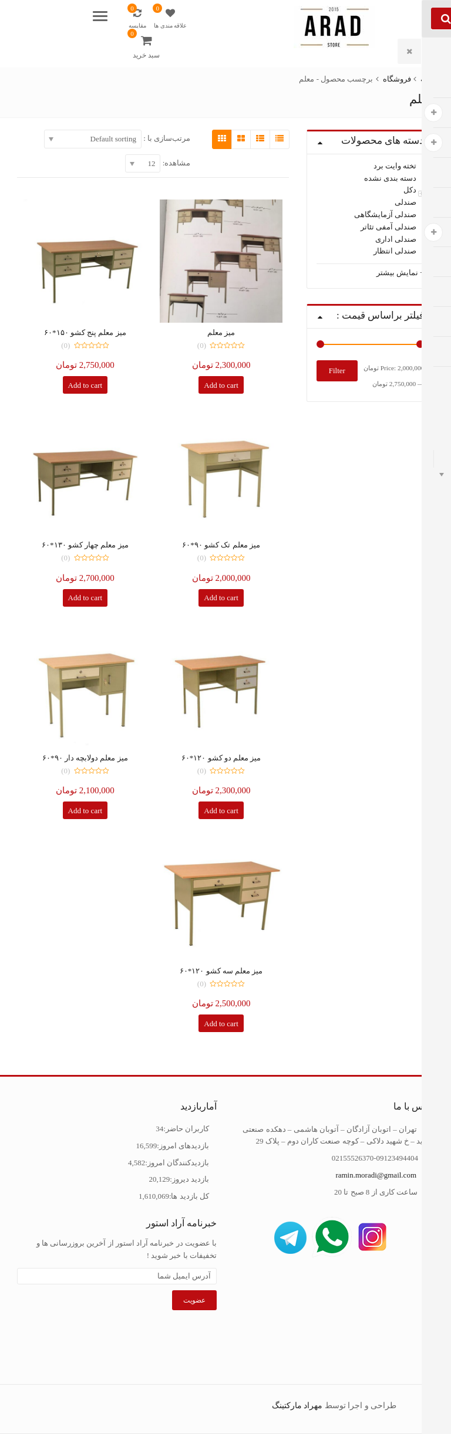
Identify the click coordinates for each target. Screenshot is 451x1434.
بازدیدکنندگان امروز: (177, 1162)
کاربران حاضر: (186, 1128)
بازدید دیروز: (189, 1179)
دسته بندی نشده (390, 177)
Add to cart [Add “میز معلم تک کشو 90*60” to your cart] (221, 597)
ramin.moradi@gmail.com (375, 1175)
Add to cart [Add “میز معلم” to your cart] (221, 385)
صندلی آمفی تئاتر (389, 226)
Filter (337, 370)
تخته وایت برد (395, 165)
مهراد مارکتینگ (297, 1405)
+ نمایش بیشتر (400, 272)
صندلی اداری (395, 238)
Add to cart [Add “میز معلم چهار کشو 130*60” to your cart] (85, 597)
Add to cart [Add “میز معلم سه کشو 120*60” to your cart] (221, 1023)
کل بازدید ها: (189, 1196)
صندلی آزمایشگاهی (385, 214)
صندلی (405, 202)
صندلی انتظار (394, 250)
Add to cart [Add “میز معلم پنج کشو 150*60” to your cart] (85, 385)
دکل (409, 189)
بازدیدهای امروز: (183, 1145)
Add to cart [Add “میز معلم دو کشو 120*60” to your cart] (221, 810)
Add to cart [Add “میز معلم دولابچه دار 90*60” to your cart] (85, 810)
